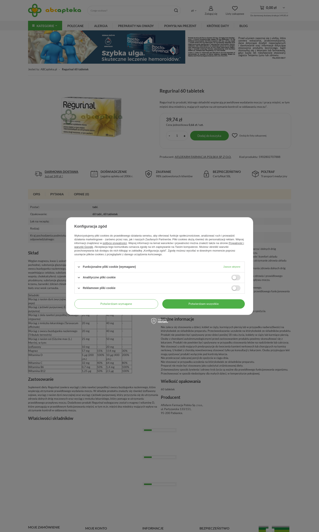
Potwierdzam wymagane (116, 303)
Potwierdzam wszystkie (203, 303)
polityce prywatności (115, 243)
